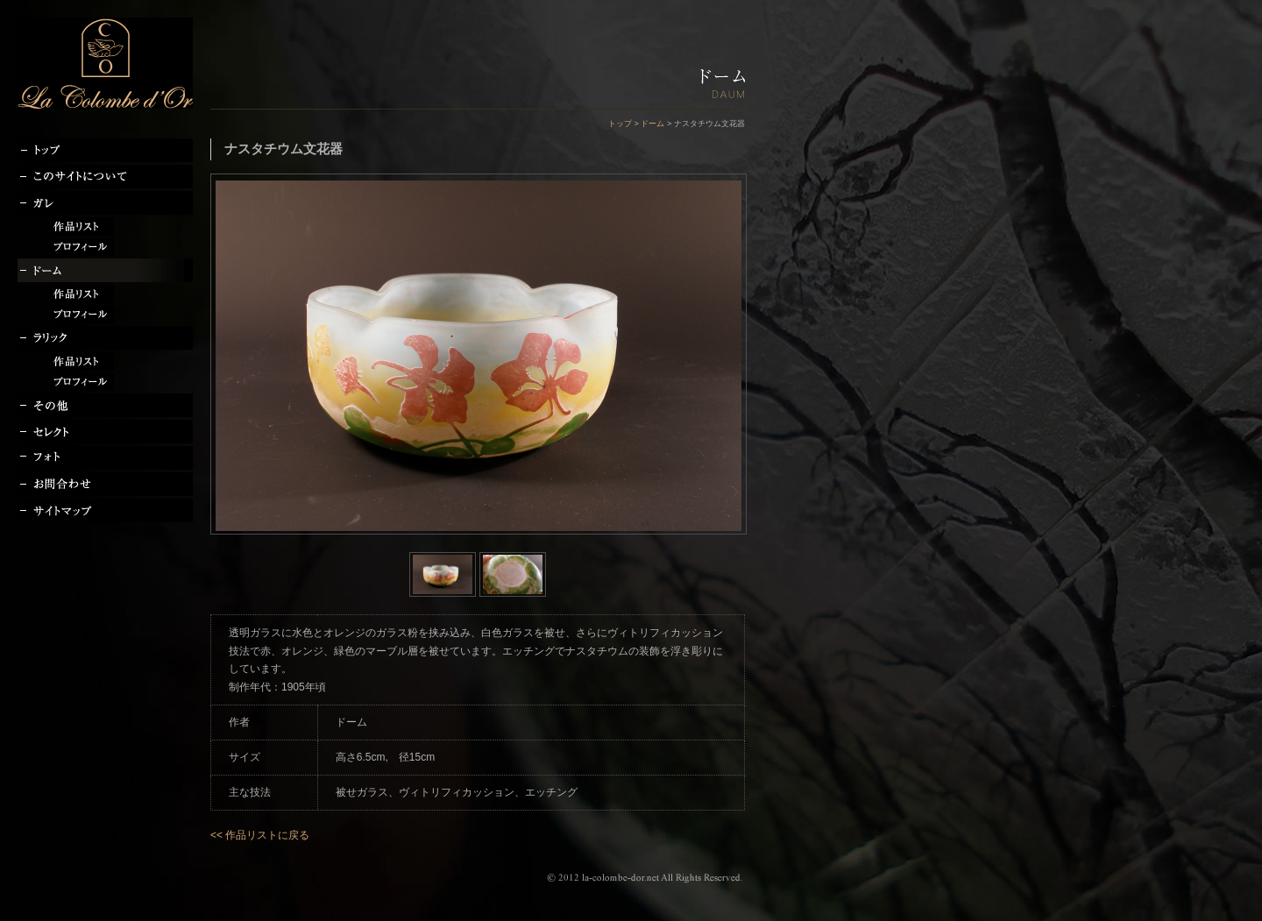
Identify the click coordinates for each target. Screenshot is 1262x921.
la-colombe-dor (105, 63)
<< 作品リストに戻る (259, 835)
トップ (620, 123)
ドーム (652, 123)
